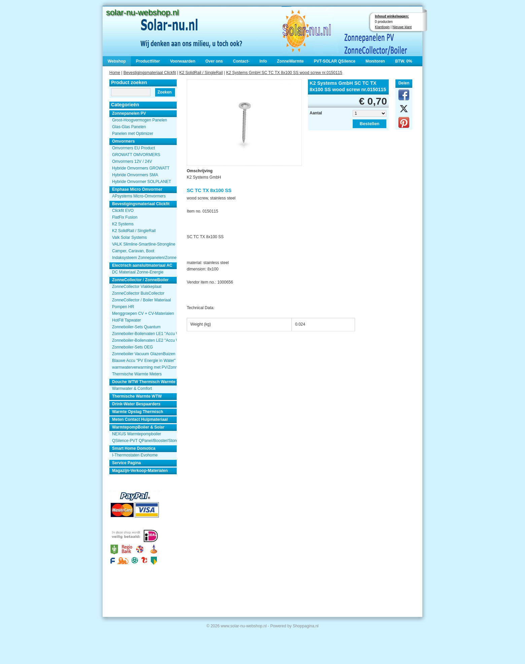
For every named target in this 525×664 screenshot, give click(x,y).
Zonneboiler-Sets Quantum (136, 327)
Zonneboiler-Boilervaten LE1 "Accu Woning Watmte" (144, 333)
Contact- (241, 61)
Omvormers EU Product (133, 148)
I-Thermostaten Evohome (135, 455)
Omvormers (123, 141)
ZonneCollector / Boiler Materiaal (141, 300)
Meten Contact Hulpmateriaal (140, 419)
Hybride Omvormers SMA (135, 175)
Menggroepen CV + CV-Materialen (143, 313)
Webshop (117, 61)
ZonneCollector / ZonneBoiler (140, 280)
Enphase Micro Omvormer (137, 189)
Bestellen (370, 123)
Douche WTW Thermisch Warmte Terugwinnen (144, 381)
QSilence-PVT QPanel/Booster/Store (144, 440)
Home (114, 72)
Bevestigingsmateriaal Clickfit (150, 72)
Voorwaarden (182, 61)
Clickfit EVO (123, 210)
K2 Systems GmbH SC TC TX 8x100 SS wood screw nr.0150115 (284, 72)
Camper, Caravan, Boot (133, 251)
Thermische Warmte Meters (137, 374)
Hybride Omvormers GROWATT (141, 168)
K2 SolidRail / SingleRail (201, 72)
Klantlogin (382, 27)
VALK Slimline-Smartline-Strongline (143, 244)
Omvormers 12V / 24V (132, 161)
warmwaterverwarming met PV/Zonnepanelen (144, 367)
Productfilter (148, 61)
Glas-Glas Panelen (129, 126)
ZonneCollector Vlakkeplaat (137, 286)
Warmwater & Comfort (132, 388)
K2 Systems (123, 224)
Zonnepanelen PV (129, 113)
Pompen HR (123, 306)
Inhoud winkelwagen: (392, 16)
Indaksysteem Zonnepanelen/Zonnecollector (144, 257)
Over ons (214, 61)
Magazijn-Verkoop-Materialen (140, 470)
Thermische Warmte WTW (137, 396)
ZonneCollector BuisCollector (138, 293)
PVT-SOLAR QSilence (334, 61)
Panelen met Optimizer (132, 133)
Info (263, 61)
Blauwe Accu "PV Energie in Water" (144, 360)
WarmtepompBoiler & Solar (138, 427)
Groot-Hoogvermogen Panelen (139, 120)
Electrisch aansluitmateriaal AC (142, 265)
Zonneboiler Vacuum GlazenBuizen (143, 354)
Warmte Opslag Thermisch (137, 411)
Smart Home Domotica (133, 448)
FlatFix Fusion (124, 217)
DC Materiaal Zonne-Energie (138, 272)
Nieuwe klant (402, 27)
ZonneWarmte (290, 61)
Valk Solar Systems (129, 237)
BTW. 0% (403, 61)
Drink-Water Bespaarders (136, 404)
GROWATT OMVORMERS (136, 154)
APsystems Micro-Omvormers (139, 196)
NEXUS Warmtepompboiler (136, 434)
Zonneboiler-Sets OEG (132, 347)
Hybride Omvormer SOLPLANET (141, 181)
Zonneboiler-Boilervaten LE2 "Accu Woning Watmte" (144, 340)
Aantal (316, 113)
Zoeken (165, 92)
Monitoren (375, 61)
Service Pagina (126, 462)
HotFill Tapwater (126, 320)
